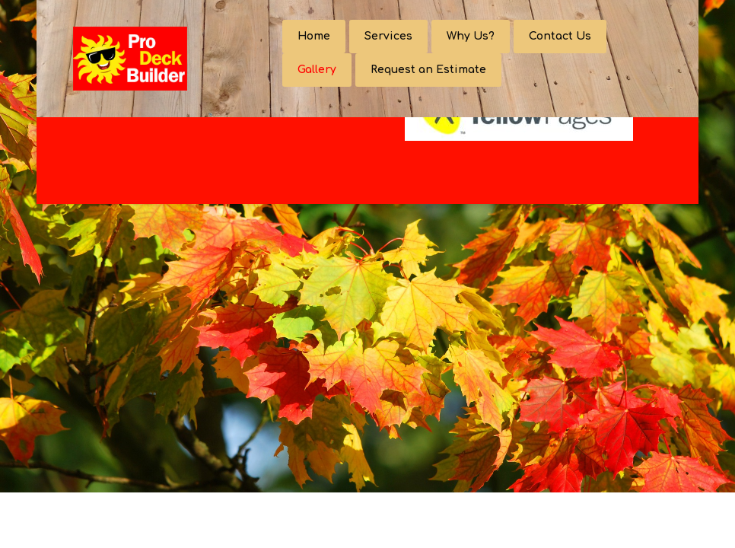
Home (314, 36)
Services (388, 36)
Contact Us (560, 36)
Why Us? (471, 36)
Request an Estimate (428, 69)
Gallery (317, 69)
